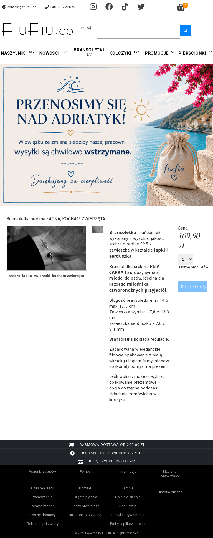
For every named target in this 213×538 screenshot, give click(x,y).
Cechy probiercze (85, 506)
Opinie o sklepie (128, 497)
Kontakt (85, 488)
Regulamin (127, 506)
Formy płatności (42, 506)
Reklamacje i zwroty (43, 524)
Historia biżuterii (170, 492)
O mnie (127, 488)
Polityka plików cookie (127, 524)
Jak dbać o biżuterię (85, 515)
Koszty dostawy (42, 515)
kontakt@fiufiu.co (22, 7)
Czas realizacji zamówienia (42, 492)
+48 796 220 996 (64, 7)
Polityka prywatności (127, 515)
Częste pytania (85, 497)
